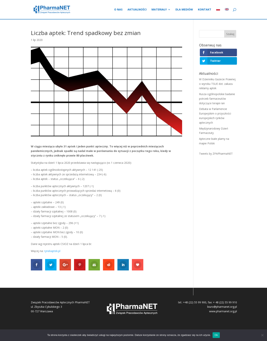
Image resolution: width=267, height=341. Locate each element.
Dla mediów (184, 9)
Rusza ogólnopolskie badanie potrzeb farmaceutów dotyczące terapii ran (217, 98)
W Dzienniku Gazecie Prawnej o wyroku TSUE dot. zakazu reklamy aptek (217, 83)
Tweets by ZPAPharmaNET (216, 153)
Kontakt (204, 9)
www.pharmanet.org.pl (223, 311)
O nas (118, 9)
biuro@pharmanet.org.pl (222, 306)
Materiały (159, 9)
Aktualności (137, 9)
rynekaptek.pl (52, 251)
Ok (216, 335)
